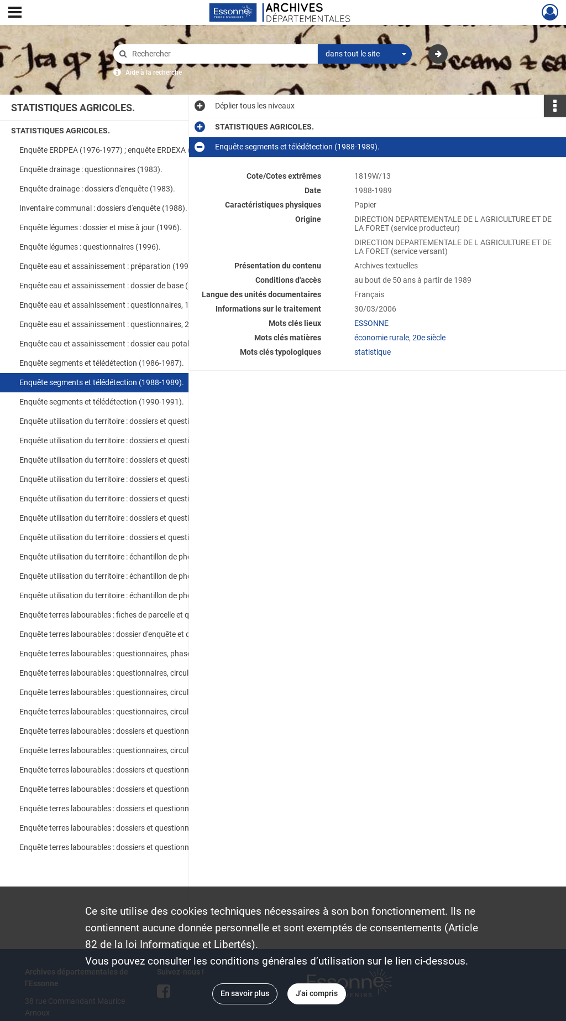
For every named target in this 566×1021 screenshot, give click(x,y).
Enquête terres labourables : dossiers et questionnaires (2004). (126, 847)
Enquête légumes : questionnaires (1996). (90, 246)
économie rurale (381, 337)
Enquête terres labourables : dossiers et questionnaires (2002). (126, 808)
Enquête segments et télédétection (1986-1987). (101, 363)
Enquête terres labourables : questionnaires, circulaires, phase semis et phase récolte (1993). (129, 672)
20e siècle (429, 337)
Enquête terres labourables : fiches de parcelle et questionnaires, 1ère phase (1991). (129, 614)
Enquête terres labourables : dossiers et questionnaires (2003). (126, 827)
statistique (372, 352)
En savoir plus (245, 993)
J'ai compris (317, 993)
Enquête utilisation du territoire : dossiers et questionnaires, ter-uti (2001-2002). (129, 518)
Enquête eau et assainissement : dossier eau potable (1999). (121, 343)
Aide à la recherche (153, 72)
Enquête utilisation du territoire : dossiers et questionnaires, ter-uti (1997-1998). (129, 479)
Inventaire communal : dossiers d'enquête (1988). (103, 208)
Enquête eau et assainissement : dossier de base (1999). (115, 285)
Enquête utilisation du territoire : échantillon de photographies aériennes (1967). (129, 556)
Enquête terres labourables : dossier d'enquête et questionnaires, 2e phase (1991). (129, 634)
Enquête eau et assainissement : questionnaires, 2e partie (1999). (129, 324)
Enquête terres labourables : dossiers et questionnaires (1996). (126, 731)
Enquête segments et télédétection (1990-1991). (101, 401)
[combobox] (365, 54)
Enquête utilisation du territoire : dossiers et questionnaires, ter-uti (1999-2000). (129, 498)
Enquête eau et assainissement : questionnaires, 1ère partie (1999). (129, 304)
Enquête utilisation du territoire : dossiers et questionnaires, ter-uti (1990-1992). (129, 421)
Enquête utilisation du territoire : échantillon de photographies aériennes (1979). (129, 576)
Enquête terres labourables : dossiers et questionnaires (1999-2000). (129, 769)
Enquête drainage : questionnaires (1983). (91, 169)
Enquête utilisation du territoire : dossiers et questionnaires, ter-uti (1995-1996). (129, 459)
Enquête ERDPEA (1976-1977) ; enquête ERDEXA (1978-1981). (126, 150)
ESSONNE (371, 323)
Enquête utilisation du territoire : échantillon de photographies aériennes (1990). (129, 595)
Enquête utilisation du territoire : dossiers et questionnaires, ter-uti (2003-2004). (129, 537)
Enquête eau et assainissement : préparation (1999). (108, 266)
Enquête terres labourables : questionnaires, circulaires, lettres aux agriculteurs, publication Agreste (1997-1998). (129, 750)
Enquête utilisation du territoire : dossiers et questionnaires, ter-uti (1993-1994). (129, 440)
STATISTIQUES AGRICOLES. (60, 130)
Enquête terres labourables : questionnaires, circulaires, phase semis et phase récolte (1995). (129, 711)
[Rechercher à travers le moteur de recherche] (221, 54)
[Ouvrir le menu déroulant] (15, 13)
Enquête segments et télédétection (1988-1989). (101, 382)
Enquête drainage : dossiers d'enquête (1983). (97, 188)
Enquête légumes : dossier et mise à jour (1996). (100, 227)
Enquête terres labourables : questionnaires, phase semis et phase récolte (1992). (129, 653)
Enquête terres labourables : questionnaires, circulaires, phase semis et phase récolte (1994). (129, 692)
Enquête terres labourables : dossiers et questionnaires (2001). (126, 789)
